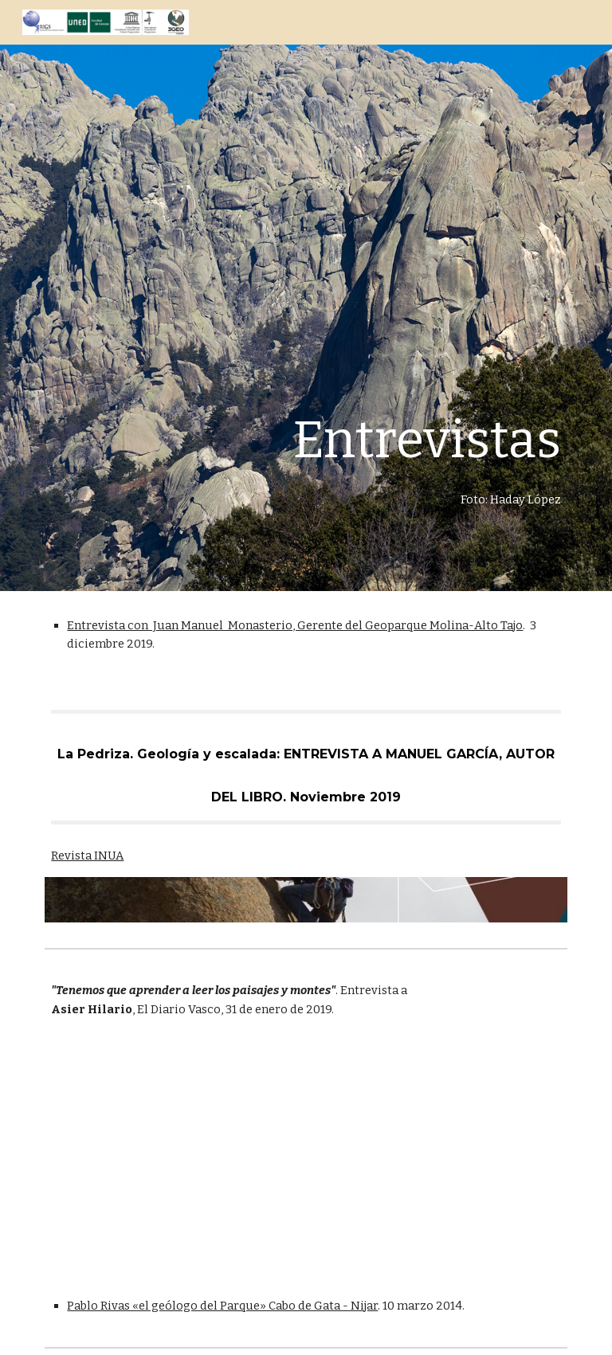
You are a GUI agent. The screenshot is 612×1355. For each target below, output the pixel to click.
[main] (350, 295)
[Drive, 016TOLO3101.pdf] (172, 1157)
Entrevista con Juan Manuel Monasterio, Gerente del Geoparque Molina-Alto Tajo (295, 625)
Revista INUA (87, 855)
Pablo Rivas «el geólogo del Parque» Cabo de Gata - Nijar (222, 1305)
